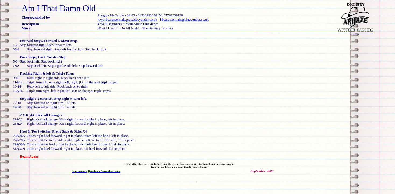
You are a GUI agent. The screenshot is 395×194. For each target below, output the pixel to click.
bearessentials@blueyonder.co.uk (185, 20)
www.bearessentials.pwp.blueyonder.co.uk (127, 20)
